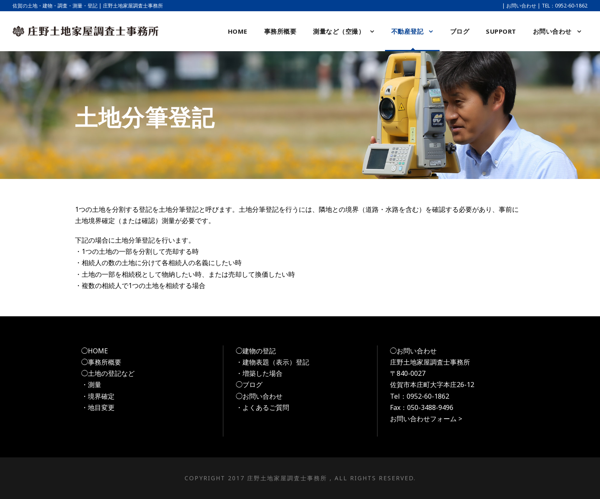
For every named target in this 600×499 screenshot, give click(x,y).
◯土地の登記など (108, 373)
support (501, 31)
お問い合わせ (521, 5)
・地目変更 (98, 407)
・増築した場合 (259, 373)
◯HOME (94, 350)
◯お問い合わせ (259, 396)
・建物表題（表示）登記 (272, 362)
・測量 (91, 384)
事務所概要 (280, 31)
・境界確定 (98, 396)
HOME (238, 31)
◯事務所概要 (101, 362)
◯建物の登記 (256, 350)
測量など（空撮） (339, 31)
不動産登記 (407, 31)
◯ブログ (249, 384)
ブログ (460, 31)
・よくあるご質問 (262, 407)
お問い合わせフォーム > (426, 418)
